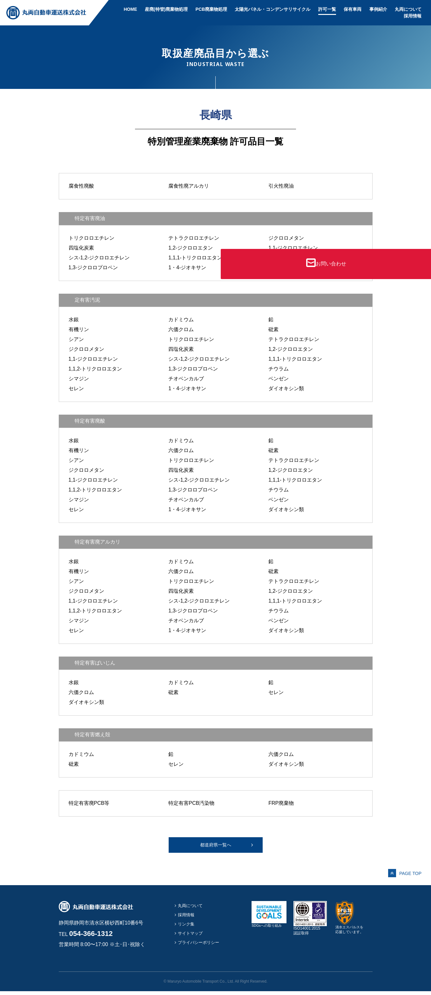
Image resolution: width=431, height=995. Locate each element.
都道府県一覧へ (215, 846)
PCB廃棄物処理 (211, 9)
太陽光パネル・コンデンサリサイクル (272, 9)
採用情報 (412, 15)
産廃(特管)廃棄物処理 (166, 9)
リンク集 (187, 927)
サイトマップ (192, 936)
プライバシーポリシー (202, 945)
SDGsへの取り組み (269, 927)
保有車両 (352, 9)
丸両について (408, 9)
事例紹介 (378, 9)
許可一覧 (327, 9)
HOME (130, 9)
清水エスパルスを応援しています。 (350, 931)
